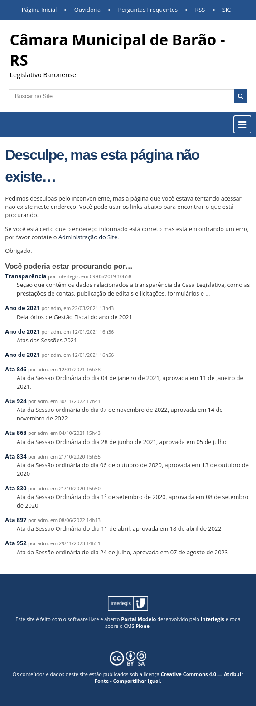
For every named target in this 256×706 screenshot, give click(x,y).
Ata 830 (15, 488)
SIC (226, 9)
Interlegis (212, 619)
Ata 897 (15, 520)
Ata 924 (15, 401)
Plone (142, 625)
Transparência (26, 276)
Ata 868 (15, 433)
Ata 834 (15, 456)
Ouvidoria (87, 9)
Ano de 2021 (22, 308)
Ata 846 (15, 369)
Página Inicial (39, 9)
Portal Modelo (138, 619)
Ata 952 (15, 543)
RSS (200, 9)
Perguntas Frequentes (148, 9)
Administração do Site (87, 237)
